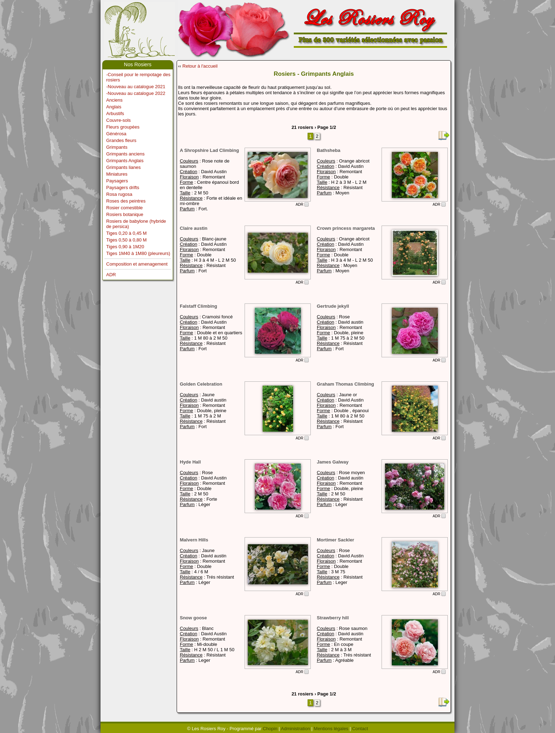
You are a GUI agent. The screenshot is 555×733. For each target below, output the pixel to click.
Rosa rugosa (119, 194)
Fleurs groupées (122, 127)
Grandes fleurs (121, 140)
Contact (360, 728)
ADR (111, 274)
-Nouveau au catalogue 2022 (135, 93)
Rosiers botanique (124, 214)
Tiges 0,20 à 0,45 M (126, 233)
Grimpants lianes (123, 167)
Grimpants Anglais (125, 160)
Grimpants (116, 147)
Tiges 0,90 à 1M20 (125, 246)
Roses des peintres (125, 201)
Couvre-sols (118, 120)
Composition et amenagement (136, 264)
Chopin (270, 728)
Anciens (114, 100)
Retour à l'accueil (199, 66)
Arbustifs (115, 113)
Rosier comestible (124, 207)
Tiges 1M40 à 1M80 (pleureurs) (138, 253)
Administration (295, 728)
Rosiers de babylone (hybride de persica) (136, 223)
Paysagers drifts (122, 187)
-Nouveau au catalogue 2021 (135, 86)
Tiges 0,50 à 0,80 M (126, 240)
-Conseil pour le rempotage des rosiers (138, 77)
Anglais (113, 106)
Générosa (116, 133)
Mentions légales (331, 728)
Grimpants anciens (125, 154)
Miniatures (116, 174)
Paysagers (117, 180)
